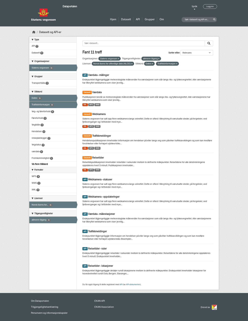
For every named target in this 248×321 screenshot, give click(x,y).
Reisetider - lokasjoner (100, 265)
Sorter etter (174, 52)
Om (162, 19)
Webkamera (98, 114)
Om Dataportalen (40, 300)
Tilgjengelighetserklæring (44, 306)
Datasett (126, 19)
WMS (97, 105)
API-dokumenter (133, 284)
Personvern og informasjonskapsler (49, 313)
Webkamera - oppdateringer (103, 196)
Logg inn (210, 6)
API (138, 19)
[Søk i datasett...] (143, 43)
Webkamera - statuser (100, 179)
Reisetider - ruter (97, 248)
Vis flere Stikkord (40, 164)
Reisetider (98, 157)
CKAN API (99, 300)
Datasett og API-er (50, 32)
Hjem (113, 19)
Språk (194, 6)
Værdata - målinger (98, 75)
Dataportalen (70, 6)
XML (85, 105)
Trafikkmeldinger (101, 135)
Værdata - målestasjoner (101, 213)
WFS (91, 105)
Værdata (97, 92)
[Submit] (209, 43)
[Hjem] (33, 32)
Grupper (150, 19)
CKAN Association (104, 306)
